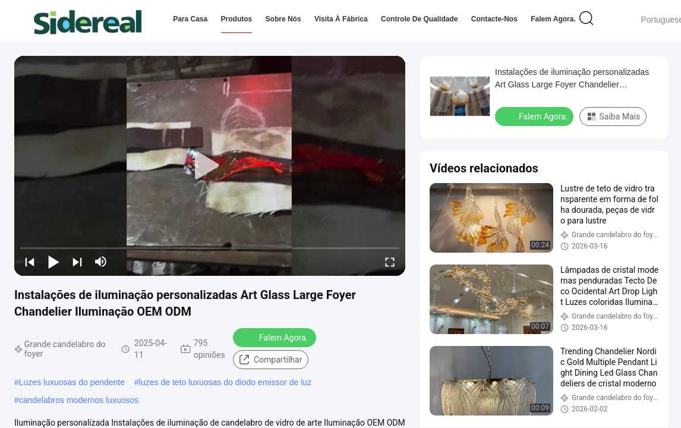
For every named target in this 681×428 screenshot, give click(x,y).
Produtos (237, 19)
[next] (77, 261)
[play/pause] (53, 261)
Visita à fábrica (341, 19)
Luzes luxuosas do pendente (72, 382)
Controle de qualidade (419, 19)
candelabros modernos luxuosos (79, 400)
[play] (210, 166)
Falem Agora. (553, 19)
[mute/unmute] (101, 261)
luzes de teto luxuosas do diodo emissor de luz (225, 382)
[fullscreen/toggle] (390, 261)
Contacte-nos (494, 19)
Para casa (190, 19)
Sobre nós (283, 19)
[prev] (30, 261)
